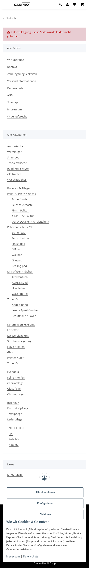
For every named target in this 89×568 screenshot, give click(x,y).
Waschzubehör (16, 179)
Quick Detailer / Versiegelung (30, 221)
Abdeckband (20, 305)
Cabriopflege (15, 383)
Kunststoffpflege (17, 408)
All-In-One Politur (23, 216)
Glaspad (17, 260)
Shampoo (13, 157)
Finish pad (18, 244)
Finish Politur (20, 210)
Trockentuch (20, 277)
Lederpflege (14, 419)
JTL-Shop (51, 563)
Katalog (13, 444)
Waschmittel (20, 293)
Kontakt (12, 67)
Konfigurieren (45, 503)
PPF (11, 433)
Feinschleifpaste (22, 205)
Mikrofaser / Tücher (19, 271)
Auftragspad (20, 282)
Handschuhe (20, 288)
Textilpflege (14, 414)
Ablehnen (45, 514)
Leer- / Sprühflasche (25, 310)
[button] (61, 4)
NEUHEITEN (16, 428)
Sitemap (12, 102)
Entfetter (13, 330)
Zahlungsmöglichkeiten (22, 74)
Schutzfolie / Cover (24, 316)
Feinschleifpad (21, 238)
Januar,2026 (15, 474)
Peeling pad (19, 266)
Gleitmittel (14, 174)
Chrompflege (15, 394)
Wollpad (17, 255)
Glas (10, 352)
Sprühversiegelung (19, 341)
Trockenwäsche (17, 163)
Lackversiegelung (18, 335)
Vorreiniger (14, 152)
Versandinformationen (21, 81)
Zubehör (12, 299)
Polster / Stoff (15, 358)
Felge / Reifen (16, 346)
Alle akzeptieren (45, 492)
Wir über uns (15, 60)
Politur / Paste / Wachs (21, 194)
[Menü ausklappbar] (5, 2)
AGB (10, 95)
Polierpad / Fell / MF (20, 227)
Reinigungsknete (18, 168)
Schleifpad (18, 232)
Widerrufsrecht (17, 116)
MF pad (16, 249)
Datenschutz (30, 556)
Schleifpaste (20, 199)
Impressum (13, 556)
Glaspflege (14, 388)
